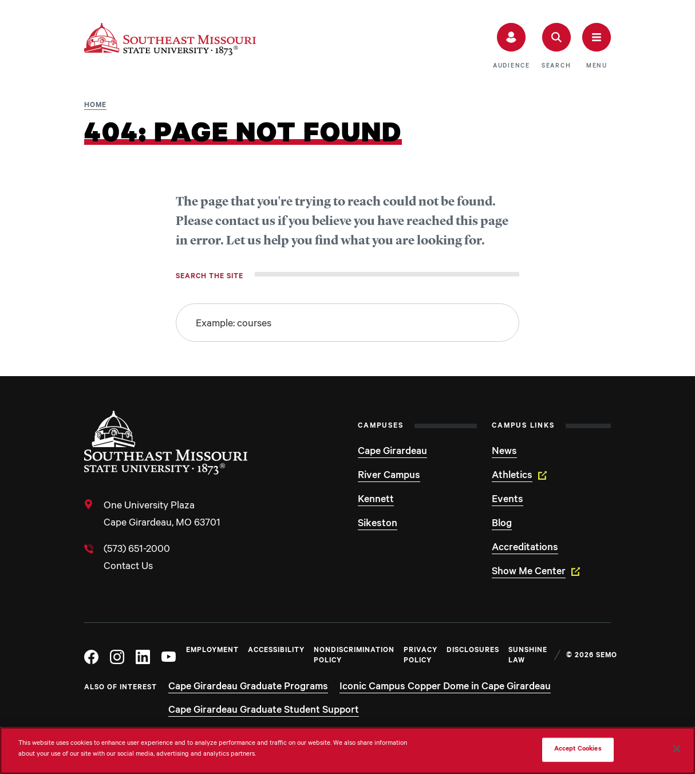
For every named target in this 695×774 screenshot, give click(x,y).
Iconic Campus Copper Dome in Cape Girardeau (445, 687)
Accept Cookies (578, 749)
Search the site (209, 277)
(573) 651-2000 (137, 550)
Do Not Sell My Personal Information (476, 749)
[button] (511, 46)
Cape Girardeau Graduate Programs (248, 687)
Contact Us (128, 567)
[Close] (676, 748)
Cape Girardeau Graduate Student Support (263, 711)
